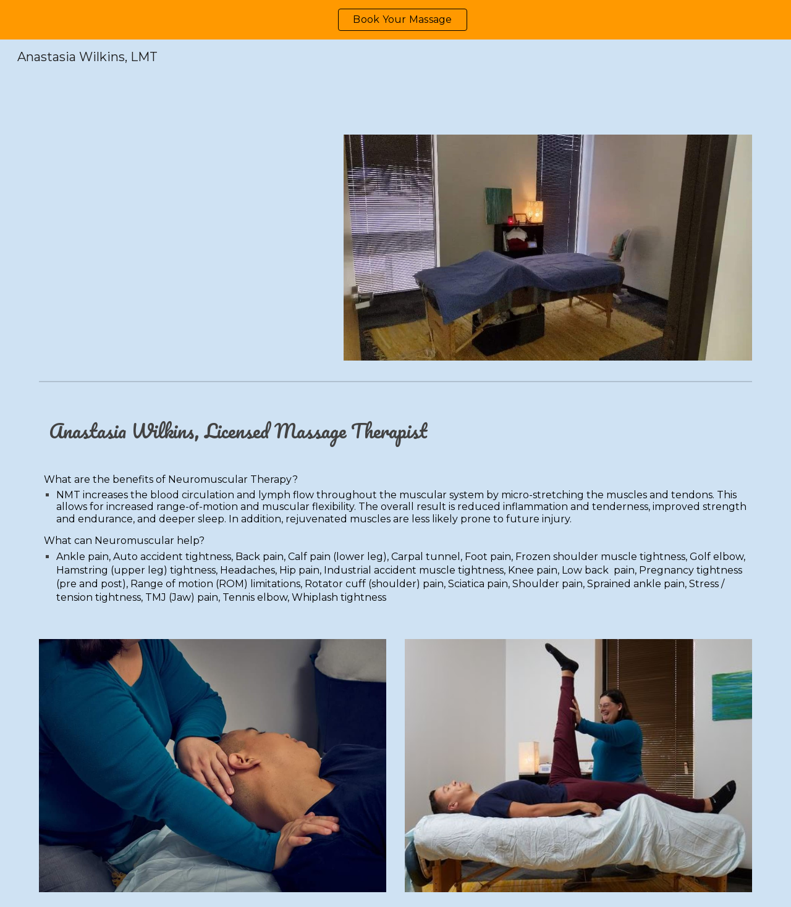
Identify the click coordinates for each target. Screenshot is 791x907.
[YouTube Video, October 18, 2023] (182, 248)
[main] (395, 505)
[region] (395, 20)
